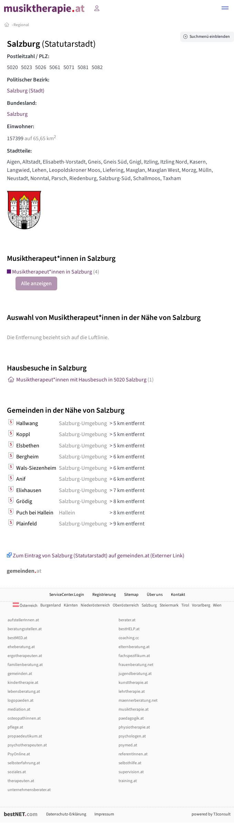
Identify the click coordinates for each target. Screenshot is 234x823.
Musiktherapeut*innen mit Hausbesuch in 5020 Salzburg (80, 379)
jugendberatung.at (135, 674)
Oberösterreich (126, 605)
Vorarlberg (201, 605)
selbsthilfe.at (130, 763)
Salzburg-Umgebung (83, 423)
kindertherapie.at (23, 683)
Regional (21, 25)
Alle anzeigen (36, 283)
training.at (128, 781)
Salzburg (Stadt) (25, 90)
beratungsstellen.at (25, 629)
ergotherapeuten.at (25, 656)
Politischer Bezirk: (28, 80)
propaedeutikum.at (25, 736)
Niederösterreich (95, 605)
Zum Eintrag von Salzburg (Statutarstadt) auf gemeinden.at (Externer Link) (95, 555)
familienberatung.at (25, 665)
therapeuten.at (21, 781)
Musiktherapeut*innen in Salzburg (53, 272)
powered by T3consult (211, 814)
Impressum (104, 814)
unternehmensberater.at (29, 790)
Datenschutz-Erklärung (66, 814)
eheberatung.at (21, 647)
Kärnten (71, 605)
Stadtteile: (19, 151)
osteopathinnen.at (24, 718)
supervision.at (131, 772)
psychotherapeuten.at (27, 745)
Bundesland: (22, 103)
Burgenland (50, 605)
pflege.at (15, 727)
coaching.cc (129, 638)
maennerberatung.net (138, 700)
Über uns (155, 595)
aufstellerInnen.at (23, 620)
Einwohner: (20, 126)
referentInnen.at (133, 754)
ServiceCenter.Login (66, 595)
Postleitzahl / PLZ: (28, 56)
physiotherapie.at (134, 727)
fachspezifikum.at (134, 656)
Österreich (25, 606)
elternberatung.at (134, 647)
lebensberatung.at (24, 691)
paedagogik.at (131, 718)
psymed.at (128, 745)
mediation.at (19, 709)
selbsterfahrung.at (24, 763)
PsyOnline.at (19, 754)
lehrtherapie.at (132, 691)
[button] (225, 9)
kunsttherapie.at (133, 683)
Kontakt (178, 595)
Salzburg (17, 114)
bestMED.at (17, 638)
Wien (217, 605)
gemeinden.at (20, 674)
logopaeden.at (20, 700)
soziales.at (17, 772)
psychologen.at (132, 736)
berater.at (127, 620)
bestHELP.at (129, 629)
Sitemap (131, 595)
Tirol (185, 605)
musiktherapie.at (134, 709)
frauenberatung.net (136, 665)
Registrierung (104, 595)
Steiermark (169, 605)
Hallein (67, 512)
